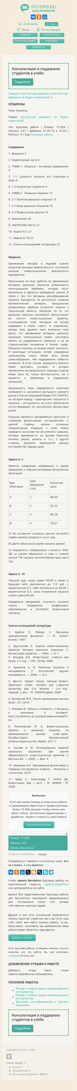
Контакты (28, 24)
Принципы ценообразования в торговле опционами (42, 1003)
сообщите (14, 955)
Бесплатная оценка (39, 824)
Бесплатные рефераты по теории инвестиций (38, 95)
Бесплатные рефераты (35, 93)
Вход (25, 30)
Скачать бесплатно (21, 848)
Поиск (51, 24)
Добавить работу (22, 937)
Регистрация (50, 30)
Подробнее (23, 82)
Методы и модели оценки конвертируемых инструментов (42, 990)
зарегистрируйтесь (57, 884)
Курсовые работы (42, 134)
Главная (13, 93)
